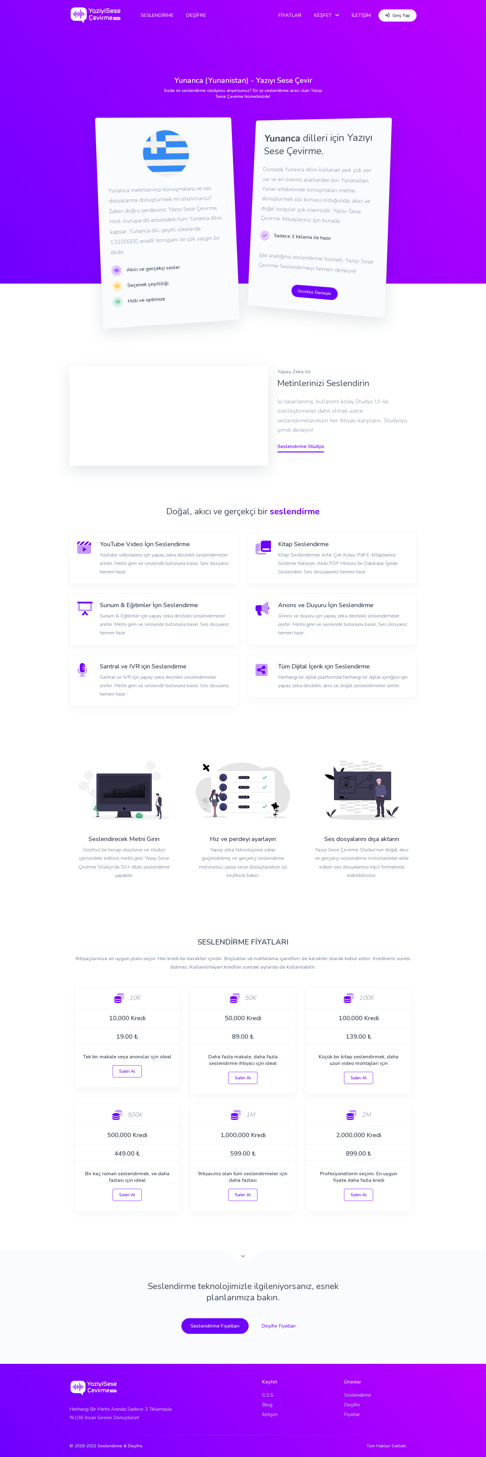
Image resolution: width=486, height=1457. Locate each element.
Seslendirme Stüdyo (300, 446)
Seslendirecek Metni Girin (124, 839)
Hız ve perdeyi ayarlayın (243, 839)
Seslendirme (357, 1395)
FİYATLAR (289, 15)
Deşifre (352, 1404)
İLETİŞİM (361, 15)
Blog (267, 1404)
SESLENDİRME (157, 15)
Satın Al (127, 1071)
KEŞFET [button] (323, 15)
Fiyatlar (352, 1414)
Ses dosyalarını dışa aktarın (361, 839)
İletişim (270, 1414)
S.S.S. (268, 1395)
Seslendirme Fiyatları (215, 1326)
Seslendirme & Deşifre (120, 1446)
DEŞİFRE (196, 15)
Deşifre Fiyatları (278, 1326)
